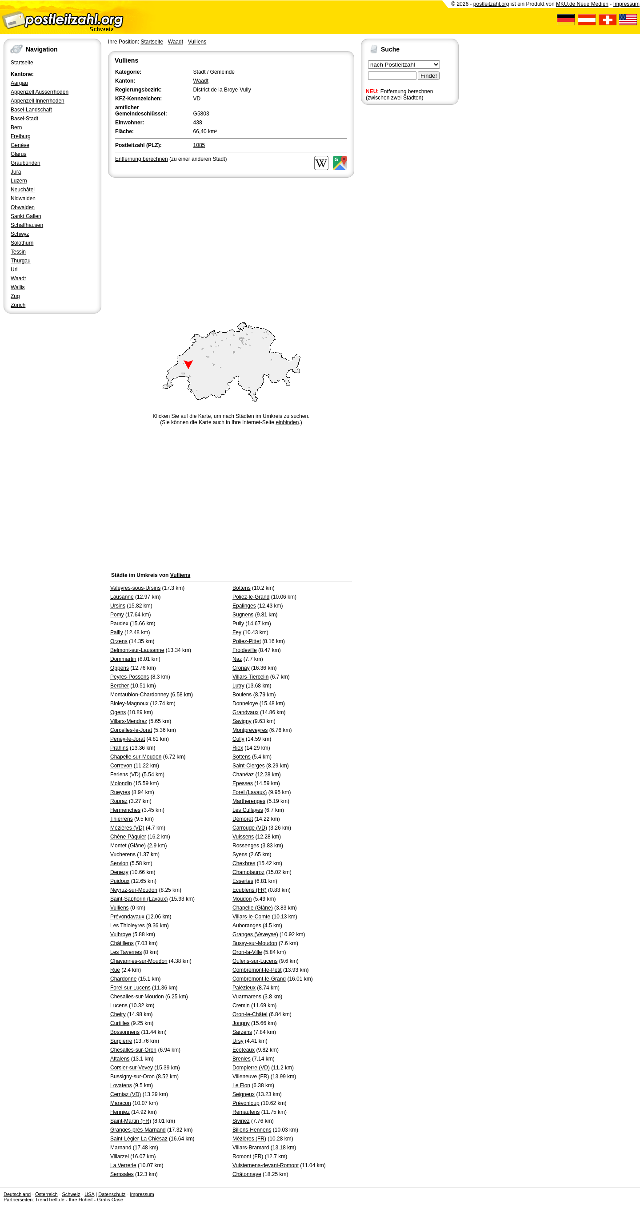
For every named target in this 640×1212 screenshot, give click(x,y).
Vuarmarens (246, 996)
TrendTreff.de (49, 1199)
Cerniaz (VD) (125, 1094)
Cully (238, 739)
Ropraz (119, 801)
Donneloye (245, 703)
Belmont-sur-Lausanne (137, 650)
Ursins (117, 606)
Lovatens (121, 1085)
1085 (199, 145)
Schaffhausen (27, 225)
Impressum (626, 4)
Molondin (121, 783)
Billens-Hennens (251, 1130)
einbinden (287, 422)
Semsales (122, 1174)
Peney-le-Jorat (127, 739)
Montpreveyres (250, 730)
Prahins (119, 748)
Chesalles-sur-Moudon (137, 996)
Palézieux (244, 988)
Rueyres (120, 792)
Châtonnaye (246, 1174)
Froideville (244, 650)
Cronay (241, 668)
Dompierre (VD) (251, 1068)
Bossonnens (125, 1032)
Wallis (18, 287)
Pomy (117, 615)
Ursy (238, 1041)
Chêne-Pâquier (128, 837)
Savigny (242, 721)
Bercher (119, 686)
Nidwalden (23, 198)
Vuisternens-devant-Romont (265, 1165)
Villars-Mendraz (128, 721)
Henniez (120, 1112)
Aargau (19, 83)
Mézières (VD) (127, 828)
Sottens (241, 757)
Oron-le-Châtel (250, 1014)
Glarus (18, 154)
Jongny (241, 1023)
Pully (238, 623)
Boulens (242, 694)
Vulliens (197, 42)
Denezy (119, 872)
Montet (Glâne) (128, 845)
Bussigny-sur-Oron (132, 1076)
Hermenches (125, 810)
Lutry (238, 686)
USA (89, 1194)
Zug (15, 296)
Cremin (241, 1005)
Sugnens (242, 615)
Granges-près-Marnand (138, 1130)
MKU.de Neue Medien (582, 4)
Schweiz (71, 1194)
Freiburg (21, 136)
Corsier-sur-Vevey (131, 1068)
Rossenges (245, 845)
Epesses (242, 783)
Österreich (46, 1194)
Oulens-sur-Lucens (254, 961)
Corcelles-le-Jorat (131, 730)
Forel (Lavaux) (249, 792)
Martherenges (248, 801)
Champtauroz (248, 872)
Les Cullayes (247, 810)
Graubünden (25, 163)
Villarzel (119, 1156)
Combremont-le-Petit (257, 970)
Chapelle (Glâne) (252, 908)
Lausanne (122, 597)
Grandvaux (245, 712)
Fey (236, 632)
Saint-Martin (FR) (130, 1121)
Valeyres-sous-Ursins (135, 588)
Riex (237, 748)
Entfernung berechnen (406, 91)
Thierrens (121, 819)
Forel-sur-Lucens (130, 988)
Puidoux (119, 881)
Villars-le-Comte (251, 917)
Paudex (119, 623)
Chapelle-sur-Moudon (135, 757)
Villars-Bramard (250, 1147)
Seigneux (243, 1094)
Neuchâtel (23, 190)
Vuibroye (120, 934)
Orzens (119, 641)
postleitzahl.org (491, 4)
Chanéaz (243, 774)
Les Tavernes (126, 952)
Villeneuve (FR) (250, 1076)
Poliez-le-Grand (250, 597)
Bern (16, 127)
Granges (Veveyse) (255, 934)
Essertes (242, 881)
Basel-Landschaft (31, 110)
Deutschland (17, 1194)
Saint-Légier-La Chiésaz (139, 1139)
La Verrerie (123, 1165)
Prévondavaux (127, 917)
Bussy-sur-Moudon (254, 943)
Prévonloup (246, 1103)
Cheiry (118, 1014)
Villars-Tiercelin (250, 677)
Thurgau (21, 261)
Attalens (119, 1059)
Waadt (18, 278)
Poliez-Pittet (246, 641)
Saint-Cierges (248, 766)
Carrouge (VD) (249, 828)
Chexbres (243, 863)
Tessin (18, 252)
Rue (115, 970)
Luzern (19, 181)
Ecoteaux (243, 1050)
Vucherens (123, 854)
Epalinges (244, 606)
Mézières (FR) (249, 1139)
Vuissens (243, 837)
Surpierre (121, 1041)
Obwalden (23, 207)
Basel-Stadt (24, 118)
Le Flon (241, 1085)
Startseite (22, 63)
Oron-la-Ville (247, 952)
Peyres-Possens (129, 677)
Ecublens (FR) (249, 890)
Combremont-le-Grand (259, 979)
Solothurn (22, 243)
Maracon (120, 1103)
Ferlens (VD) (125, 774)
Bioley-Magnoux (129, 703)
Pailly (116, 632)
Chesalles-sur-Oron (133, 1050)
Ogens (118, 712)
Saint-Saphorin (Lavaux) (139, 899)
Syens (239, 854)
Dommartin (123, 659)
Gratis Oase (110, 1199)
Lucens (119, 1005)
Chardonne (123, 979)
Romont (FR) (247, 1156)
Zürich (18, 305)
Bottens (241, 588)
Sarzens (242, 1032)
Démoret (242, 819)
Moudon (242, 899)
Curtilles (119, 1023)
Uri (14, 269)
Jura (16, 172)
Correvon (121, 766)
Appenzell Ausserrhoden (39, 92)
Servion (119, 863)
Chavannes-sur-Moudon (139, 961)
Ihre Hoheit (81, 1199)
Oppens (119, 668)
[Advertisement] (231, 246)
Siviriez (241, 1121)
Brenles (241, 1059)
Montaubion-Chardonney (139, 694)
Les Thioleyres (127, 925)
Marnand (120, 1147)
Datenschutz (111, 1194)
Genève (20, 145)
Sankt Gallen (26, 216)
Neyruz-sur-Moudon (133, 890)
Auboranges (246, 925)
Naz (237, 659)
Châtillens (122, 943)
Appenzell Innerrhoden (37, 101)
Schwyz (20, 234)
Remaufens (246, 1112)
